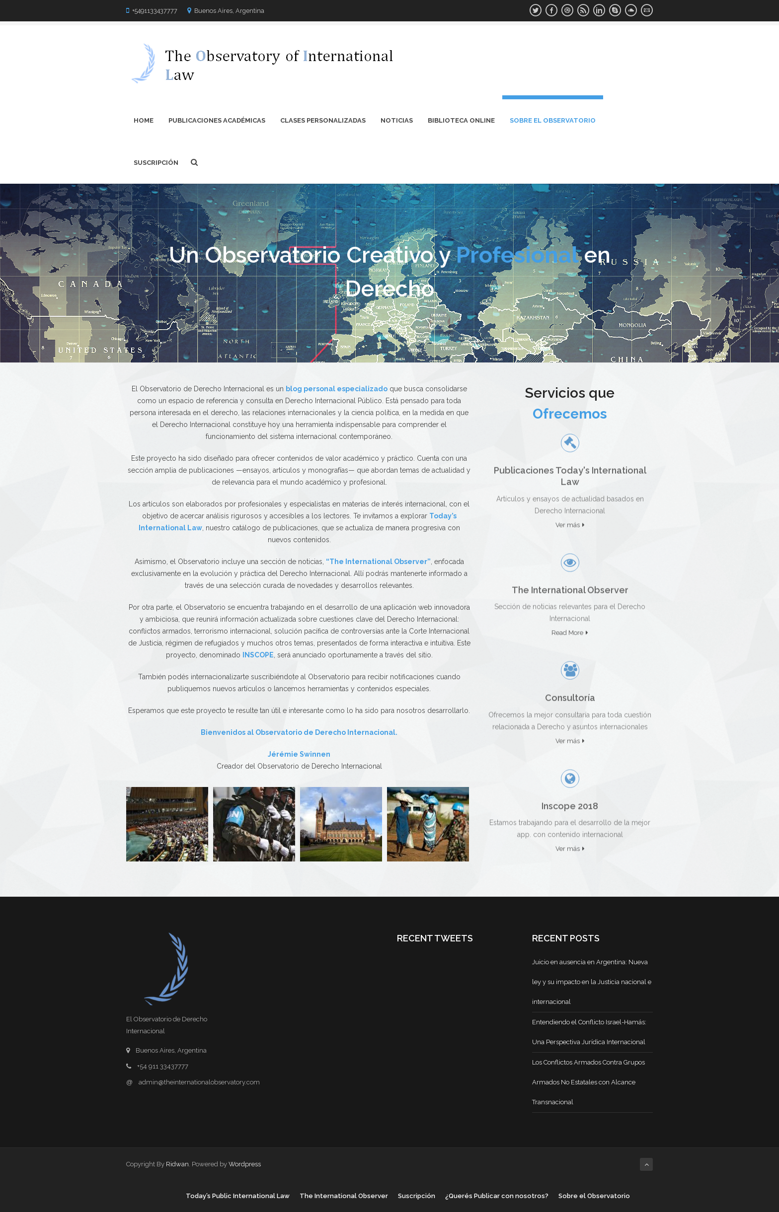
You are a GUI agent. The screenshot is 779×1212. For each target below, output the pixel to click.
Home (144, 120)
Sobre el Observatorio (553, 120)
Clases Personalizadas (323, 120)
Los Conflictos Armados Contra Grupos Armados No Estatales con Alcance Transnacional (588, 1082)
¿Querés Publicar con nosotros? (496, 1196)
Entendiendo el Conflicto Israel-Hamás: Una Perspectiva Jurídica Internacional (589, 1032)
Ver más (570, 521)
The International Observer (344, 1196)
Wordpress (245, 1164)
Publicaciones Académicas (216, 120)
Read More (569, 629)
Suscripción (156, 162)
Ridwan (177, 1164)
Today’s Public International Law (238, 1196)
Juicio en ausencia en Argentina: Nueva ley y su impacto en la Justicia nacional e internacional (591, 981)
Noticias (397, 120)
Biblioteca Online (461, 120)
